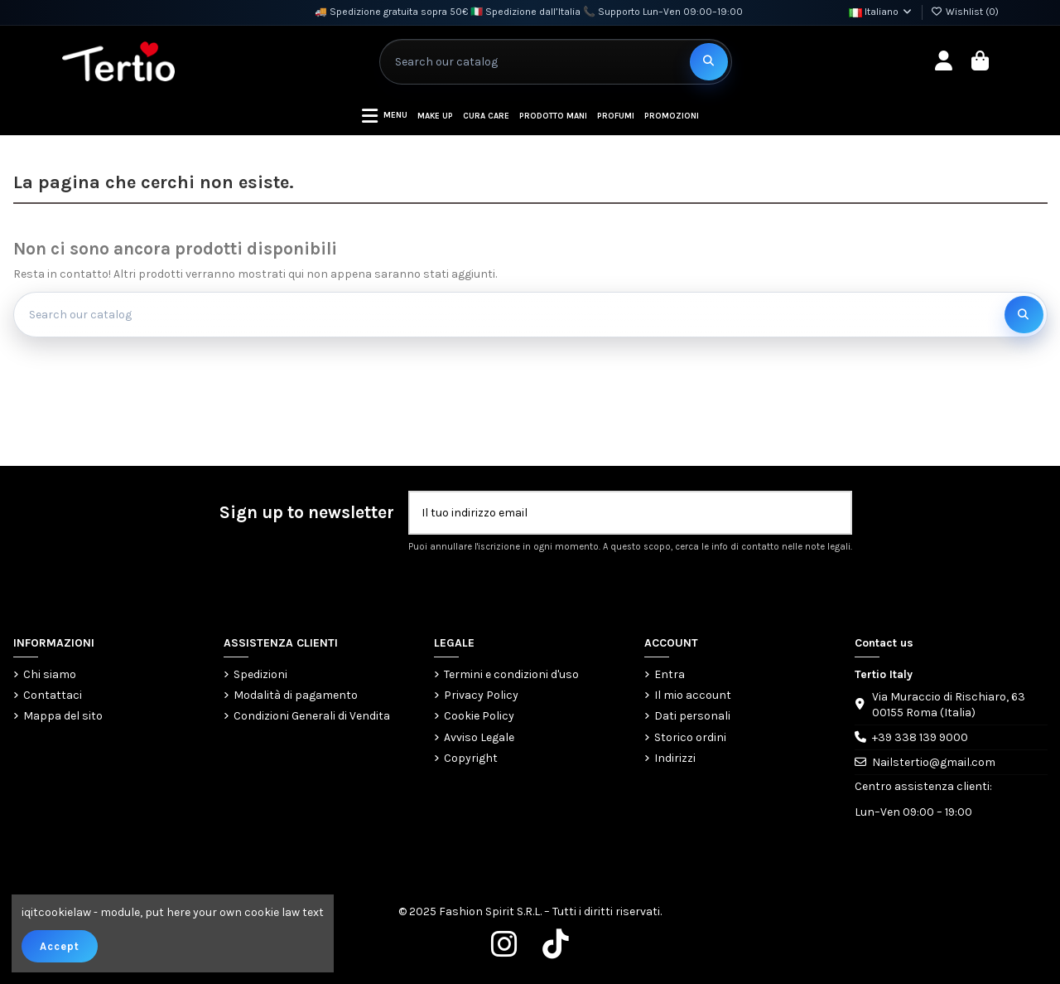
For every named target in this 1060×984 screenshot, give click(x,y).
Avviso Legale (479, 737)
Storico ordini (690, 737)
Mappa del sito (63, 716)
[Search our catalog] (709, 61)
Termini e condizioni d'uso (511, 674)
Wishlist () (965, 11)
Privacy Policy (481, 695)
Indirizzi (675, 758)
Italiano (881, 11)
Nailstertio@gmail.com (933, 762)
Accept (60, 946)
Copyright (471, 758)
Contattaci (52, 695)
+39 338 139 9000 (920, 737)
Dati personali (692, 716)
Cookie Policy (479, 716)
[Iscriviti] (833, 512)
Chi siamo (49, 674)
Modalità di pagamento (296, 695)
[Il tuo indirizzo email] (613, 512)
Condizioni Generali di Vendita (312, 716)
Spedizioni (260, 674)
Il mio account (692, 695)
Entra (669, 674)
